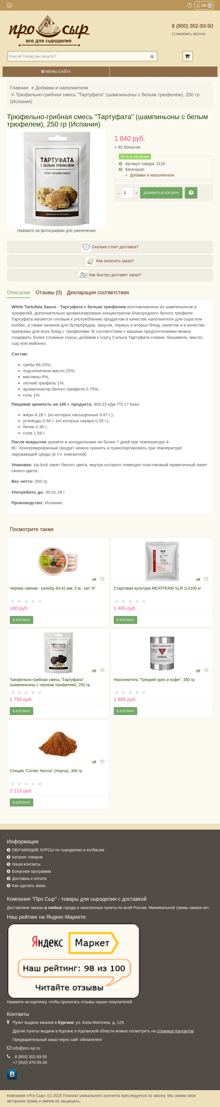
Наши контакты (26, 864)
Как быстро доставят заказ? (110, 275)
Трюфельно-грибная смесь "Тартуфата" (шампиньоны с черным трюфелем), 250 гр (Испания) (50, 684)
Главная (19, 88)
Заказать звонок (189, 34)
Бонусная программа (31, 871)
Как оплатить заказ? (110, 261)
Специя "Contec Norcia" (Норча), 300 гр (46, 770)
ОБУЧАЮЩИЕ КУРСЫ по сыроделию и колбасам (58, 850)
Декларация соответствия (98, 292)
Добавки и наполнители (62, 88)
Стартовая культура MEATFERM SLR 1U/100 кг (157, 588)
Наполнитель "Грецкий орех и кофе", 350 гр (154, 679)
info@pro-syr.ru (26, 1048)
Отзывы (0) (49, 292)
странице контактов (175, 1031)
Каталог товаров (27, 857)
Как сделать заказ (28, 885)
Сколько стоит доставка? (110, 247)
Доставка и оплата (29, 878)
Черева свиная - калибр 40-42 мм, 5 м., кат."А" (53, 588)
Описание (19, 292)
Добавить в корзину (161, 193)
